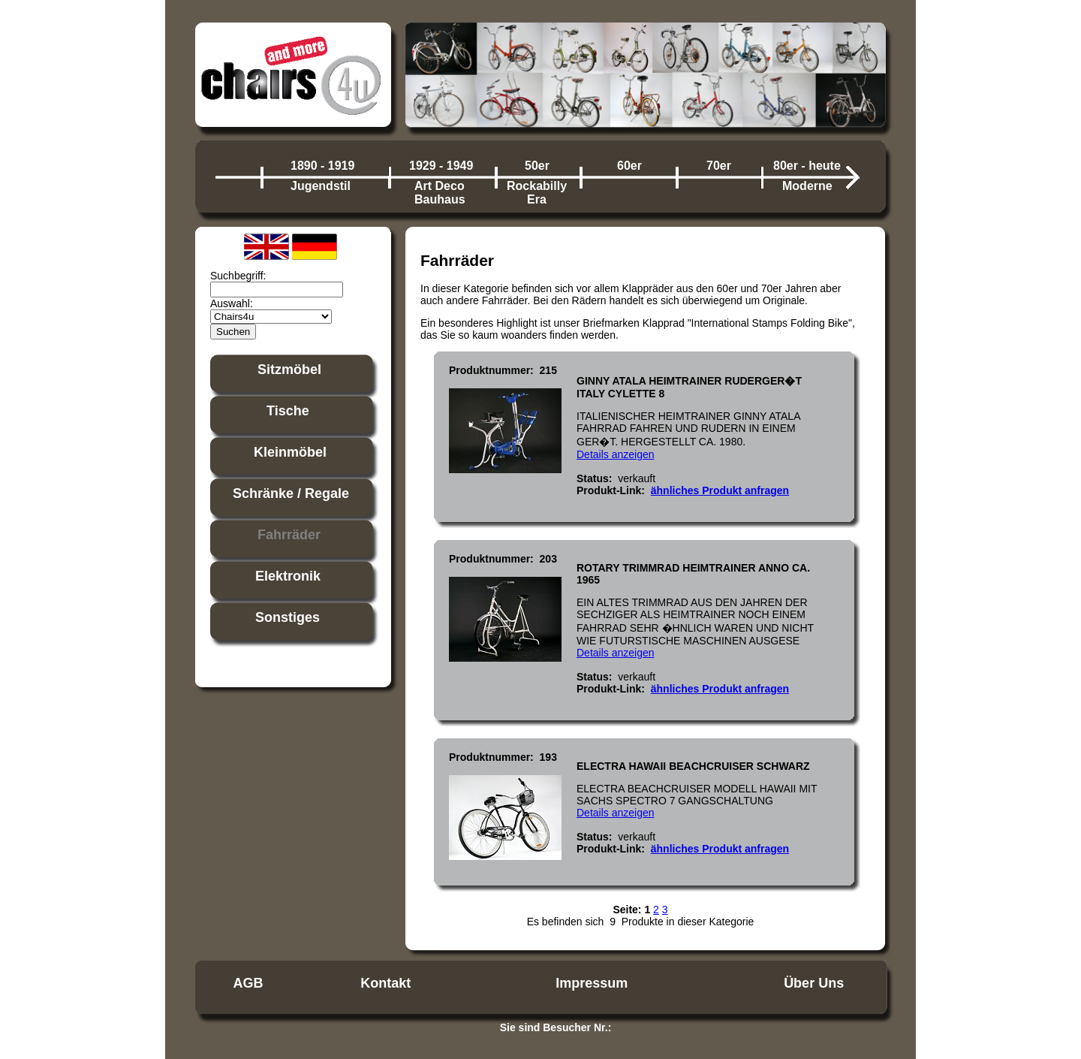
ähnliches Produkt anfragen (720, 490)
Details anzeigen (616, 454)
